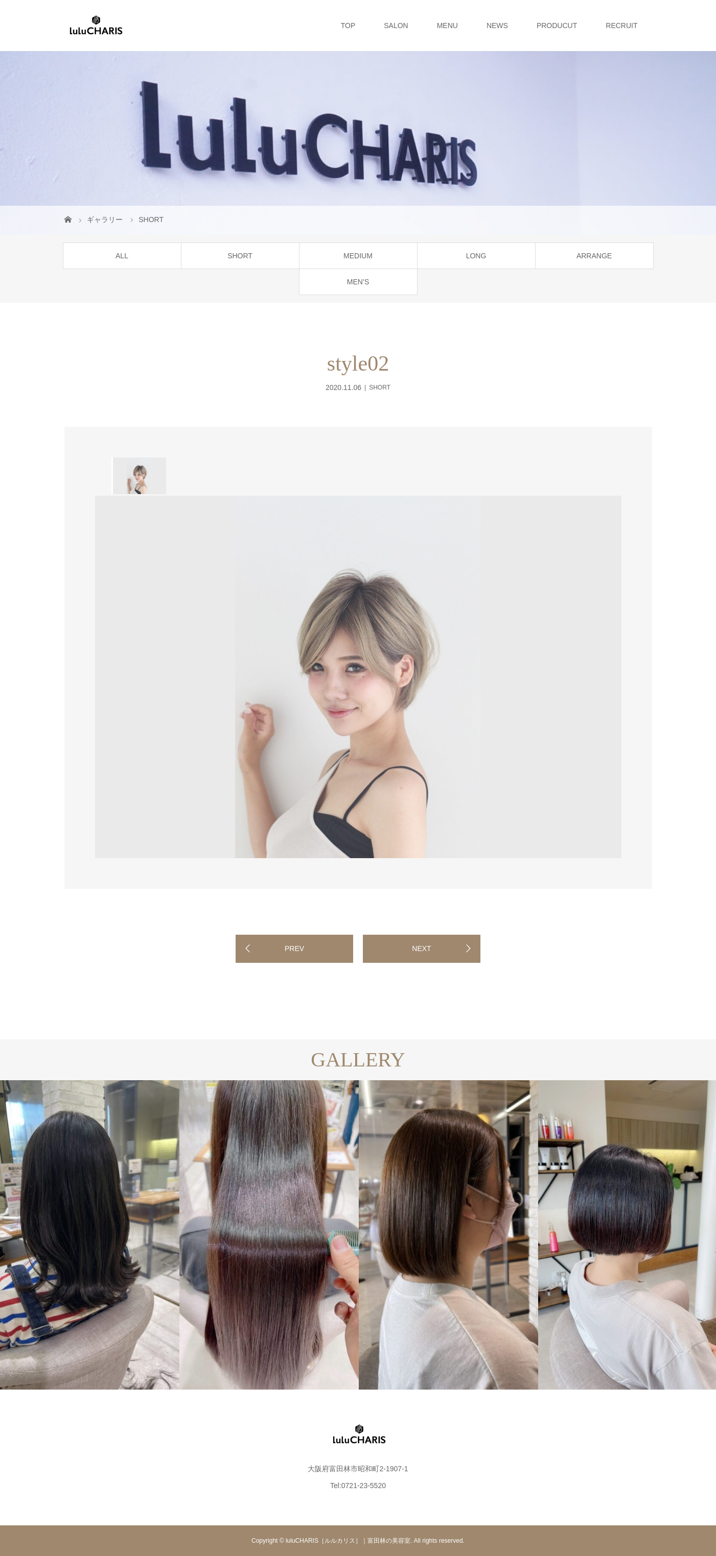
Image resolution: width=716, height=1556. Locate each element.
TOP (348, 25)
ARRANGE (594, 256)
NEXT (421, 948)
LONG (476, 256)
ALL (122, 256)
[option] (138, 475)
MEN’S (358, 282)
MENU (447, 25)
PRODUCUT (557, 25)
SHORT (239, 256)
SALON (396, 25)
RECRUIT (621, 25)
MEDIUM (358, 256)
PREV (294, 948)
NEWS (497, 25)
